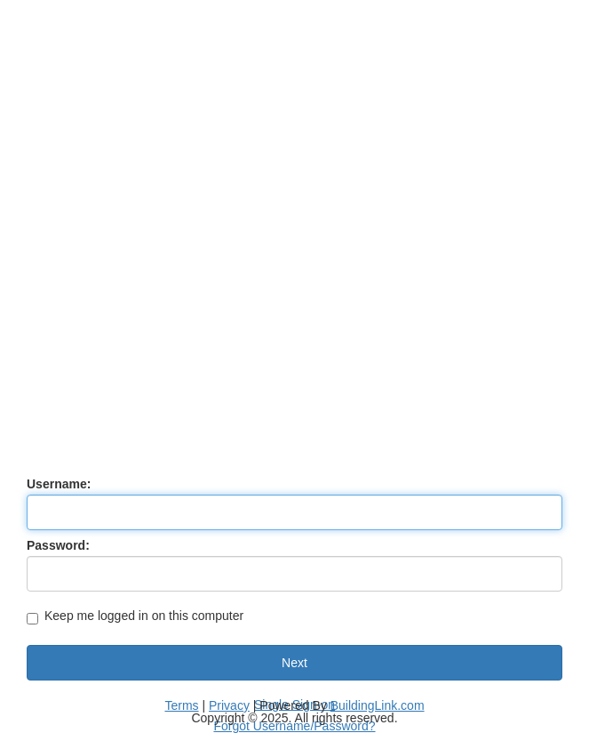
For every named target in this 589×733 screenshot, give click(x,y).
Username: (59, 484)
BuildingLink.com (377, 705)
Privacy (229, 705)
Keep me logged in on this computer (135, 616)
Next (294, 663)
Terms (181, 705)
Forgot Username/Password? (294, 726)
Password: (58, 545)
